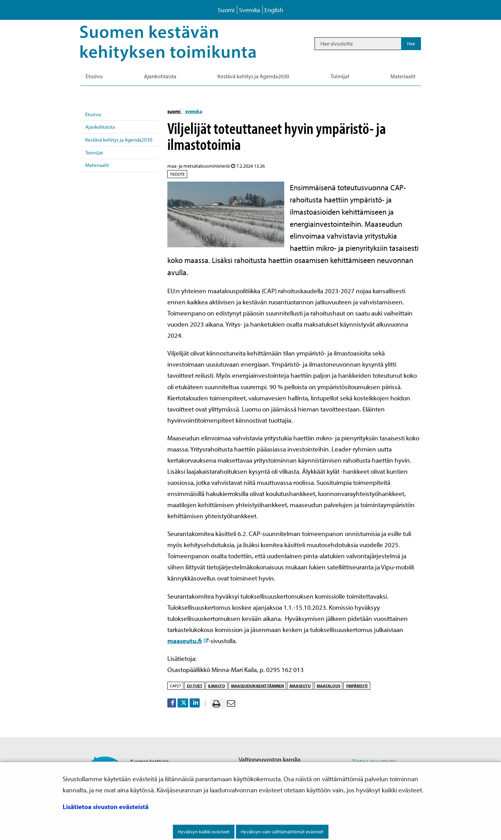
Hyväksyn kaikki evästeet (204, 832)
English (273, 10)
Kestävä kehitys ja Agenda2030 (118, 139)
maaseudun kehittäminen (257, 685)
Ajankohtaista (100, 126)
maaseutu (300, 685)
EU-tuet (194, 685)
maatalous (328, 685)
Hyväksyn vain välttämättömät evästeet (282, 832)
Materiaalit (97, 165)
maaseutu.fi (187, 641)
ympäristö (357, 685)
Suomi (226, 10)
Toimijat (94, 152)
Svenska (249, 10)
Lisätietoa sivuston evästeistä (106, 806)
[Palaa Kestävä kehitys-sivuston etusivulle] (177, 43)
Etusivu (93, 114)
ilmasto (216, 685)
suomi (174, 111)
